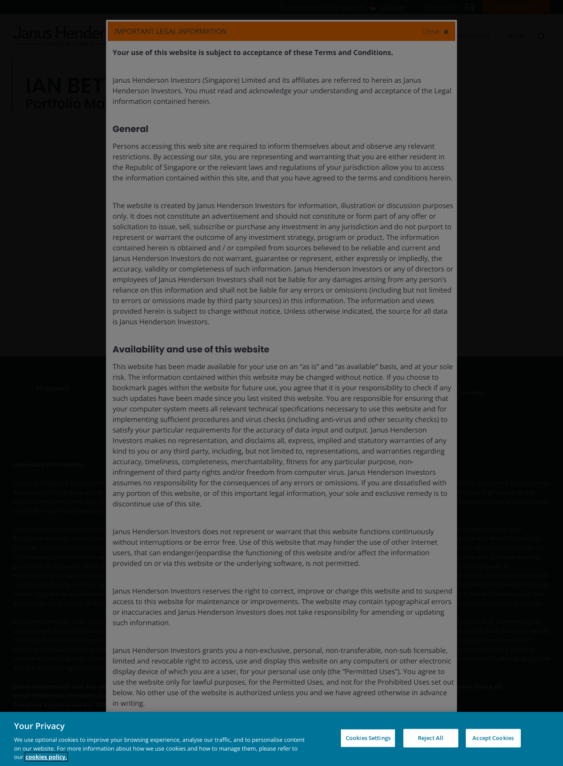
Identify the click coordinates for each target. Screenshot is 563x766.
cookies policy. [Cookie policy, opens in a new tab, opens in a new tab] (46, 757)
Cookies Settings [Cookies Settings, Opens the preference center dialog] (368, 738)
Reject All (430, 738)
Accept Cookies (493, 738)
